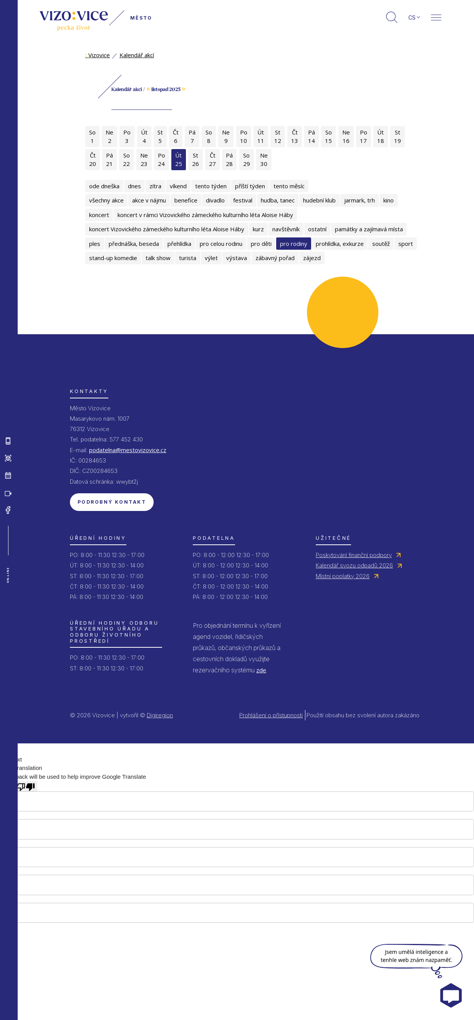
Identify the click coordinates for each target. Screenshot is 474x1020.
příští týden (250, 186)
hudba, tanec (278, 200)
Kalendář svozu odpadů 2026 (354, 565)
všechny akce (106, 200)
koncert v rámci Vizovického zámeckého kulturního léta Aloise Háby (205, 215)
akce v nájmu (149, 200)
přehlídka (179, 243)
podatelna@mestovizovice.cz (127, 450)
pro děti (261, 243)
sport (405, 243)
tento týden (211, 186)
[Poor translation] (25, 786)
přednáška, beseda (134, 243)
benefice (185, 200)
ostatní (317, 229)
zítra (155, 186)
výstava (236, 258)
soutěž (381, 243)
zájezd (312, 258)
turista (187, 258)
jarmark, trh (359, 200)
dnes (134, 186)
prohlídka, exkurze (340, 243)
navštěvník (286, 229)
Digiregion (160, 715)
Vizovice (97, 55)
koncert (99, 215)
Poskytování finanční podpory (354, 555)
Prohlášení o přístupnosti (271, 715)
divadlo (215, 200)
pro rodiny (293, 243)
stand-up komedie (113, 258)
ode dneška (104, 186)
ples (94, 243)
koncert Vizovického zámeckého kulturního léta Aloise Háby (166, 229)
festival (242, 200)
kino (388, 200)
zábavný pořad (275, 258)
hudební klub (319, 200)
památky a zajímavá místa (369, 229)
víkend (178, 186)
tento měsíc (289, 186)
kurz (258, 229)
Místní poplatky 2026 (343, 576)
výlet (211, 258)
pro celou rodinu (221, 243)
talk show (158, 258)
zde (261, 670)
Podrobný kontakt (112, 502)
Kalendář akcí (136, 55)
